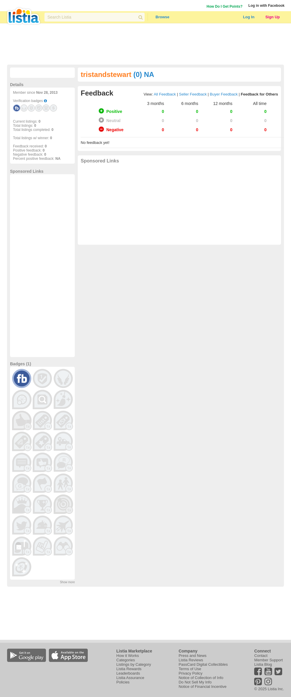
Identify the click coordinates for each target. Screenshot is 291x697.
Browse (162, 17)
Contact (260, 655)
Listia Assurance (130, 677)
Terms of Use (189, 669)
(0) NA (143, 74)
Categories (125, 660)
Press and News (192, 655)
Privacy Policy (190, 673)
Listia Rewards (128, 669)
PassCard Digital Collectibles (203, 664)
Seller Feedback (193, 94)
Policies (123, 682)
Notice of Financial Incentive (202, 686)
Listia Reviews (190, 660)
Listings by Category (133, 664)
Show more (67, 582)
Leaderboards (128, 673)
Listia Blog (263, 664)
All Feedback (165, 94)
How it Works (127, 655)
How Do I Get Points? (224, 6)
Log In (248, 17)
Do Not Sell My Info (194, 682)
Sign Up (272, 17)
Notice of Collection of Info (200, 677)
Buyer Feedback (224, 94)
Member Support (268, 660)
